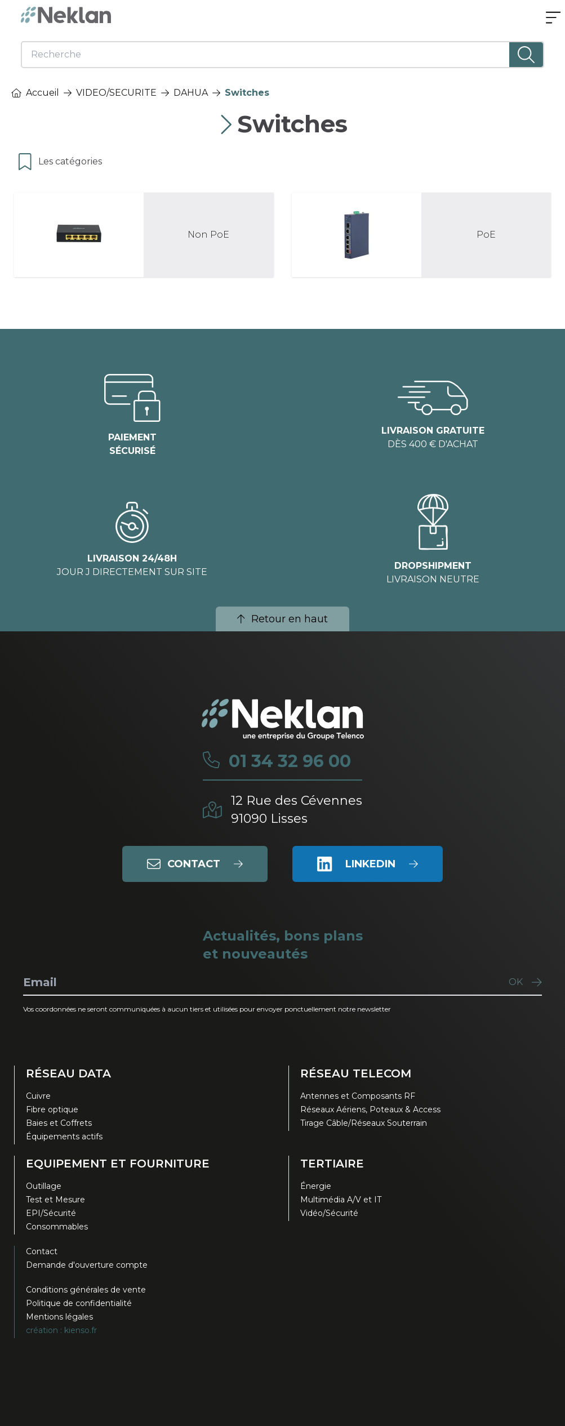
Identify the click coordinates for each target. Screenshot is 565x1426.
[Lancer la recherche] (526, 54)
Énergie (315, 1186)
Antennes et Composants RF (357, 1096)
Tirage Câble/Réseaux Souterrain (363, 1123)
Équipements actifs (64, 1136)
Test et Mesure (55, 1200)
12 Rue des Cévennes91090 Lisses (296, 809)
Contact (41, 1251)
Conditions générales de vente (86, 1290)
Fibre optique (52, 1109)
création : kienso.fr (61, 1330)
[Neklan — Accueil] (66, 15)
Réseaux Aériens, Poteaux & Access (370, 1109)
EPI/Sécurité (51, 1213)
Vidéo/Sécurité (329, 1213)
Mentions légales (59, 1317)
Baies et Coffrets (59, 1123)
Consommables (57, 1227)
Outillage (43, 1186)
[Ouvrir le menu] (553, 18)
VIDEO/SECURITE (116, 92)
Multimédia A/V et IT (340, 1200)
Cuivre (38, 1096)
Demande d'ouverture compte (87, 1265)
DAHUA (190, 92)
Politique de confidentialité (79, 1303)
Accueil (35, 92)
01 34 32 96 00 (290, 761)
